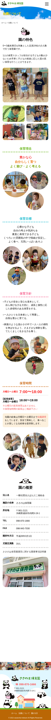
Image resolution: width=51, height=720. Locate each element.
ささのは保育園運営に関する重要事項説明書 (24, 552)
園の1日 (34, 713)
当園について (24, 713)
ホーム (14, 713)
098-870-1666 (27, 684)
